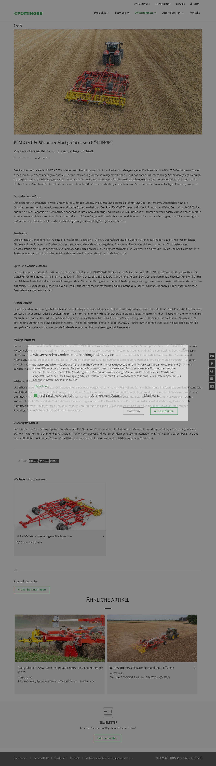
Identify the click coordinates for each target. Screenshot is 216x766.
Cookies (59, 756)
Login (194, 3)
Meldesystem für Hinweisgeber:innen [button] (108, 756)
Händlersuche (163, 3)
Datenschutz (41, 756)
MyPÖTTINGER (142, 3)
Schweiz (180, 3)
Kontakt (74, 756)
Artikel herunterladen (32, 588)
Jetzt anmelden (107, 736)
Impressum (20, 756)
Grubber (42, 156)
